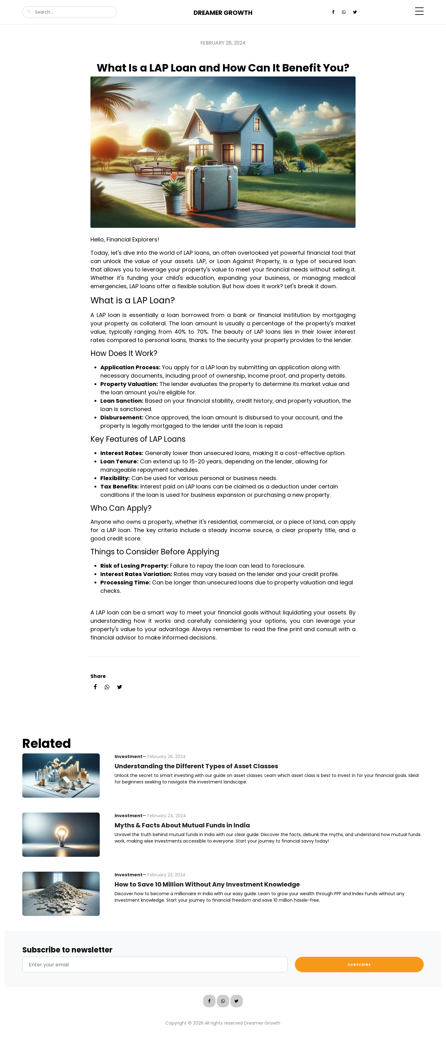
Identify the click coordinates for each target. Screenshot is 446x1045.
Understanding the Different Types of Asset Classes (196, 766)
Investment (128, 756)
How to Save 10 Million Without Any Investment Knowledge (207, 884)
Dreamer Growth (223, 12)
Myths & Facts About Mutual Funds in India (182, 825)
